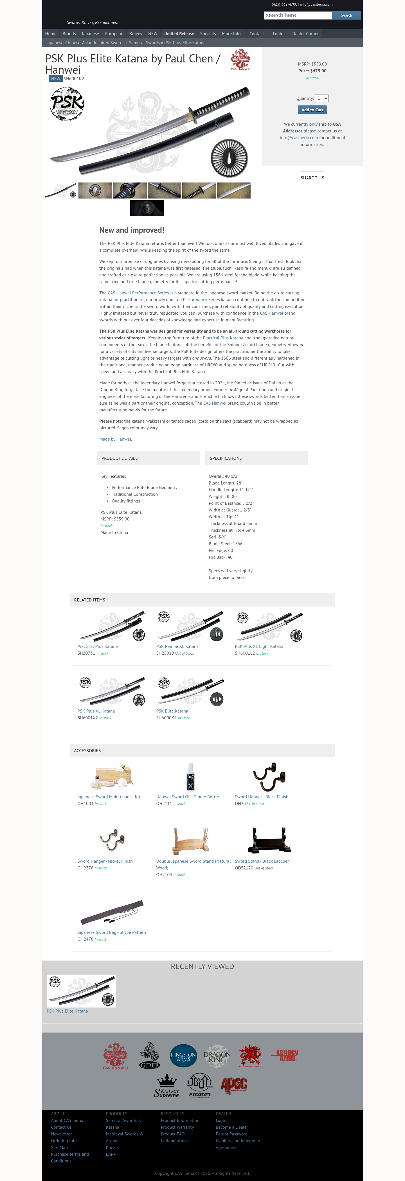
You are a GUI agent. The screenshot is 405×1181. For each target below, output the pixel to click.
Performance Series (150, 293)
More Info (231, 33)
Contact (256, 33)
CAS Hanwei (119, 293)
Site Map (59, 1147)
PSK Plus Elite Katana (67, 1011)
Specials (208, 33)
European (114, 33)
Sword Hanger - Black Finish (261, 796)
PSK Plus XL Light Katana (259, 646)
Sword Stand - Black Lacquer (262, 861)
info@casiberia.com (316, 4)
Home (50, 33)
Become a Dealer (232, 1127)
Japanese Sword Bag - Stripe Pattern (112, 932)
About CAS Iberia (67, 1120)
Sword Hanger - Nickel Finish (105, 861)
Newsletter (61, 1134)
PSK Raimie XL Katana (177, 646)
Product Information (180, 1120)
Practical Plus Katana (223, 338)
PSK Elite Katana (172, 711)
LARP (111, 1154)
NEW (153, 33)
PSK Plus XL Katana (96, 711)
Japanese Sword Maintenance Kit (109, 796)
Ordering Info (63, 1140)
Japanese (90, 33)
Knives (135, 33)
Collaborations (175, 1140)
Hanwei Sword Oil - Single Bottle (187, 796)
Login (278, 33)
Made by (115, 439)
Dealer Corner (305, 33)
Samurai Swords (144, 42)
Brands (69, 33)
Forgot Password (232, 1134)
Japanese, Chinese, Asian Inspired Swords (85, 42)
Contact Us (61, 1127)
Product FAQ (173, 1134)
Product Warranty (177, 1127)
